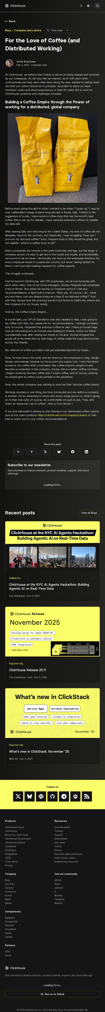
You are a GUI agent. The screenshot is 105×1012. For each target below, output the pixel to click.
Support (58, 998)
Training (58, 994)
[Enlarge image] (52, 158)
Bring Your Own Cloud (16, 998)
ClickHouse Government (18, 1002)
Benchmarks (60, 1002)
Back (10, 21)
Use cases (59, 1006)
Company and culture (27, 30)
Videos (58, 1009)
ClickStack (10, 1009)
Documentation (62, 990)
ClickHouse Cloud (14, 990)
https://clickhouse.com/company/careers (62, 415)
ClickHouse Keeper (15, 1006)
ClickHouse (11, 994)
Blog (8, 30)
